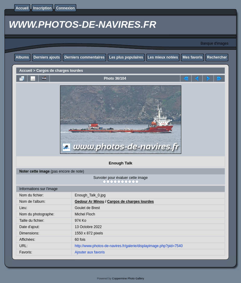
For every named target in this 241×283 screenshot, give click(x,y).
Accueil (22, 8)
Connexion (65, 8)
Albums (22, 57)
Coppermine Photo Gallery (128, 278)
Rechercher (217, 57)
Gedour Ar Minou (89, 201)
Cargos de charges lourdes (59, 70)
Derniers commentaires (84, 57)
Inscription (42, 8)
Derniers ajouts (46, 57)
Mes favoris (192, 57)
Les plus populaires (126, 57)
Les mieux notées (163, 57)
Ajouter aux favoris (90, 252)
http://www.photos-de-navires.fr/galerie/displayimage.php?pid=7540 (129, 246)
